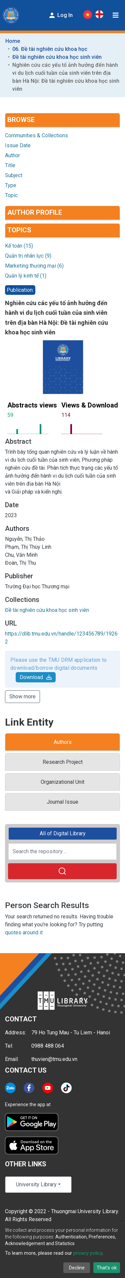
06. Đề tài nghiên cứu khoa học (49, 49)
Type (10, 185)
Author (12, 155)
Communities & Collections (36, 135)
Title (10, 165)
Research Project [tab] (63, 762)
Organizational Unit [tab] (62, 782)
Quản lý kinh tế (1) (25, 276)
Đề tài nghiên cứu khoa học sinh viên (57, 57)
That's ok (107, 1268)
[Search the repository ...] (62, 851)
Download (36, 677)
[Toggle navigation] (115, 15)
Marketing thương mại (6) (34, 266)
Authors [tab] (63, 742)
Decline (77, 1268)
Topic (11, 195)
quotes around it (24, 932)
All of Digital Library (63, 833)
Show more (22, 696)
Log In (60, 15)
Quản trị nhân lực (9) (28, 256)
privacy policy (87, 1253)
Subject (13, 175)
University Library (36, 1184)
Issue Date (18, 145)
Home (12, 41)
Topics (19, 230)
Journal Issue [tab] (62, 802)
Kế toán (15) (19, 246)
